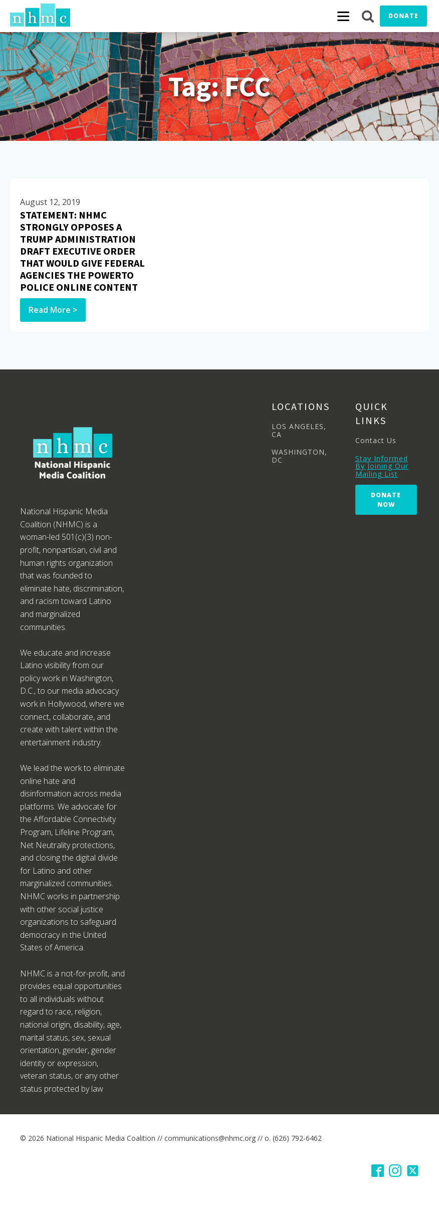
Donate (403, 16)
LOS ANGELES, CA (299, 430)
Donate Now (386, 500)
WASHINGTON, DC (299, 456)
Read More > (53, 309)
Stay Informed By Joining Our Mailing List (381, 466)
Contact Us (375, 440)
